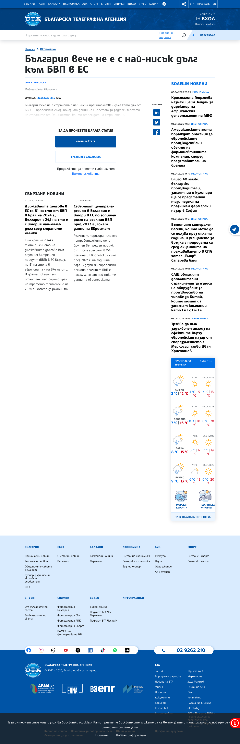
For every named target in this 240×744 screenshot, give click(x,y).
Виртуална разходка (168, 676)
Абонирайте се (86, 141)
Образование (163, 566)
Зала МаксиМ (196, 681)
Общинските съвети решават (38, 568)
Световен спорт (198, 556)
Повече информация (131, 735)
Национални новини (37, 556)
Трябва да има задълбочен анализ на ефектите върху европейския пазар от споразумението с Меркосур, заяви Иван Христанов (191, 337)
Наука (158, 561)
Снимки (119, 3)
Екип (190, 692)
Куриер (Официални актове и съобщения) (37, 578)
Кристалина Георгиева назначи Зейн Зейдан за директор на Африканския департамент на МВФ (192, 106)
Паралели (63, 561)
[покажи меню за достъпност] (235, 723)
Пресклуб (203, 3)
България (30, 3)
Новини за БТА (164, 681)
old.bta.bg (194, 708)
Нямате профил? (205, 23)
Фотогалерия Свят (69, 615)
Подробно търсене (166, 35)
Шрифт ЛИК (195, 671)
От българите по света (36, 608)
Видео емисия (98, 607)
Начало (30, 49)
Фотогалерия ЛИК (69, 620)
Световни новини (68, 556)
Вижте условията (86, 173)
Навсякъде (207, 35)
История (160, 692)
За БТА (159, 671)
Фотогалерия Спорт (70, 626)
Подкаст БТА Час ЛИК (103, 620)
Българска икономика (136, 561)
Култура (160, 556)
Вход (208, 19)
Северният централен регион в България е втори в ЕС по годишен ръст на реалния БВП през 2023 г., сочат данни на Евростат (95, 217)
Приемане (101, 735)
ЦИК (27, 587)
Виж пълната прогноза (193, 517)
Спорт (94, 3)
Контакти (194, 697)
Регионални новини (37, 561)
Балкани (54, 3)
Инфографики (148, 3)
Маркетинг (195, 676)
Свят (42, 3)
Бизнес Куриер (131, 566)
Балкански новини (101, 556)
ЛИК (84, 3)
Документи (162, 697)
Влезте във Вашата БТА (85, 156)
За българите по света (35, 617)
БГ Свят (106, 3)
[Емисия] (193, 35)
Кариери (160, 703)
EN (214, 3)
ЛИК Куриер (162, 572)
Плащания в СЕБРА (199, 703)
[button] (164, 4)
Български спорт (198, 561)
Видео (132, 3)
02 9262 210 (191, 650)
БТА (192, 3)
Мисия (159, 687)
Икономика (71, 3)
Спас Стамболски (35, 82)
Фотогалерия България (66, 608)
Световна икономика (136, 556)
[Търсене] (184, 35)
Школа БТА (161, 708)
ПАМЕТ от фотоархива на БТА (70, 633)
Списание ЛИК (196, 687)
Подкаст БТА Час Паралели (100, 614)
